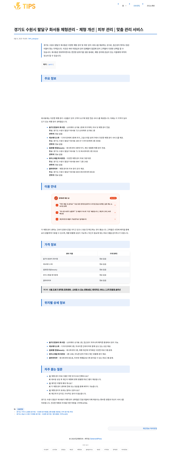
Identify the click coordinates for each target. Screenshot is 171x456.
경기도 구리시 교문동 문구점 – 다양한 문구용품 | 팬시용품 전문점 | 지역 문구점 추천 (44, 412)
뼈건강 (71, 449)
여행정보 (79, 449)
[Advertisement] (85, 100)
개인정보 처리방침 (150, 428)
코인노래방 (151, 5)
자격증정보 (124, 449)
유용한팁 (137, 5)
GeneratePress (96, 438)
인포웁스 (63, 449)
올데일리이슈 (89, 449)
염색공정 (115, 449)
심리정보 (54, 449)
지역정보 (106, 449)
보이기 (51, 64)
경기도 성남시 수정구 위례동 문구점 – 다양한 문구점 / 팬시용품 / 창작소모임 (42, 414)
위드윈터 (46, 449)
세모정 (98, 449)
